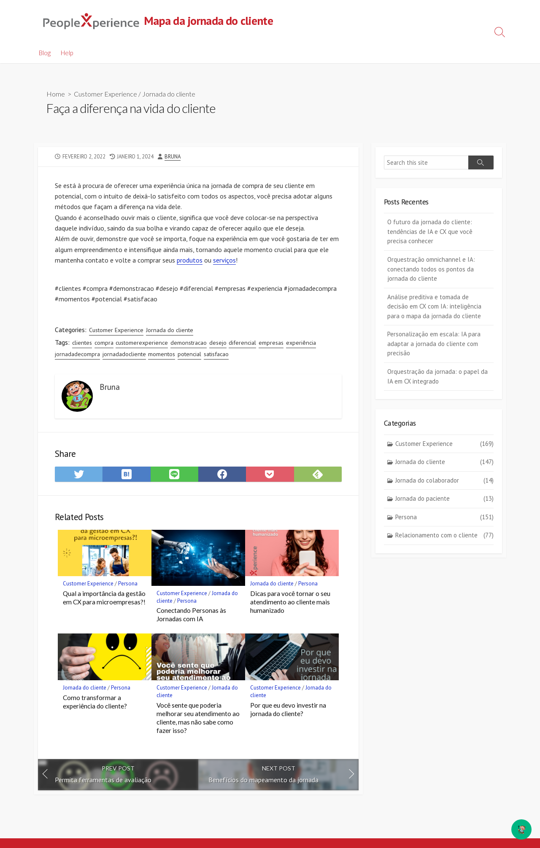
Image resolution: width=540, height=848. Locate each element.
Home (55, 94)
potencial (189, 356)
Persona (128, 586)
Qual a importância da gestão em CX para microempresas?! (104, 600)
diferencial (242, 344)
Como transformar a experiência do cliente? (95, 704)
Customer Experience (105, 94)
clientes (82, 344)
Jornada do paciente (444, 499)
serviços (224, 261)
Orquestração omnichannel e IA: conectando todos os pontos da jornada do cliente (431, 269)
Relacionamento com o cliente (444, 536)
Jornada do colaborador (444, 481)
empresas (271, 344)
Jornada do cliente (168, 94)
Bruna (173, 156)
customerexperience (142, 344)
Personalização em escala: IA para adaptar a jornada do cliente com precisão (434, 343)
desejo (218, 344)
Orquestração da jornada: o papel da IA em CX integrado (437, 377)
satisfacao (216, 356)
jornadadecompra (77, 356)
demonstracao (188, 344)
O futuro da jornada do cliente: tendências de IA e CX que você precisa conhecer (429, 231)
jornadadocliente (124, 356)
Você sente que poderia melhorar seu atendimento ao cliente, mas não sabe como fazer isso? (198, 720)
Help (67, 52)
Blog (45, 52)
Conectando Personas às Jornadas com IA (191, 617)
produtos (189, 261)
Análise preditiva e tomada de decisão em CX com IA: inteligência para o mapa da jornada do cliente (434, 306)
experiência (301, 344)
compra (103, 344)
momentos (161, 356)
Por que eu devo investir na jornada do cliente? (288, 712)
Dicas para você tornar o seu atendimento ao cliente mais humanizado (290, 604)
